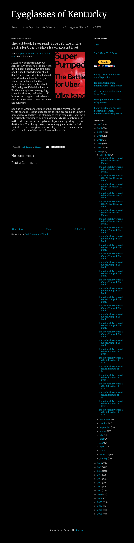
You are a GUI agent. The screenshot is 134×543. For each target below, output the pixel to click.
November (105, 419)
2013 (99, 482)
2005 (100, 514)
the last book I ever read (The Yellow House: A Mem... (111, 160)
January (104, 458)
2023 (99, 136)
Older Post (79, 229)
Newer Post (18, 229)
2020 (99, 147)
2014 (99, 478)
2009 (100, 498)
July (101, 435)
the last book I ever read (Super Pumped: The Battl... (111, 230)
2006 (100, 510)
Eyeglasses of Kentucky (59, 14)
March (103, 450)
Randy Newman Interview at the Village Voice (108, 76)
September (105, 427)
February (104, 454)
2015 (99, 475)
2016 (99, 471)
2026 (99, 124)
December (105, 155)
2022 (99, 140)
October (104, 423)
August (103, 431)
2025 (99, 128)
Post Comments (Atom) (36, 234)
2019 (99, 151)
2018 (99, 463)
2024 (99, 132)
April (102, 446)
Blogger (80, 530)
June (102, 439)
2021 (99, 143)
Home (49, 229)
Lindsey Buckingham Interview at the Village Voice (108, 84)
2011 (99, 490)
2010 (99, 494)
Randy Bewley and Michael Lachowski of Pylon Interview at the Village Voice (108, 111)
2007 (99, 506)
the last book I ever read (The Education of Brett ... (111, 351)
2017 (99, 467)
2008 (100, 502)
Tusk (96, 44)
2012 (99, 486)
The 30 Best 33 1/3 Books (106, 53)
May (102, 443)
